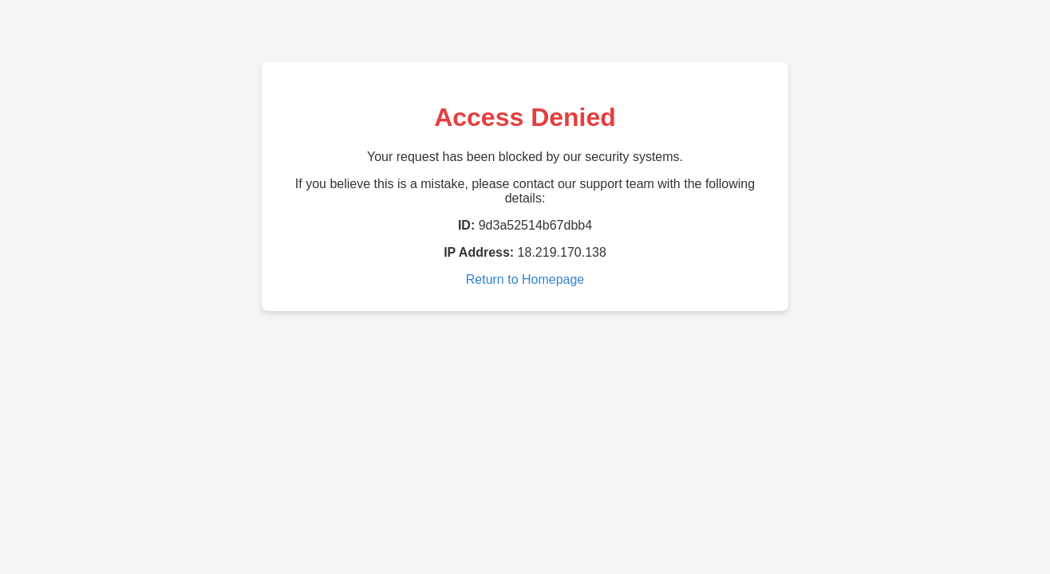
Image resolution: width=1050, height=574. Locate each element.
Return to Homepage (525, 279)
